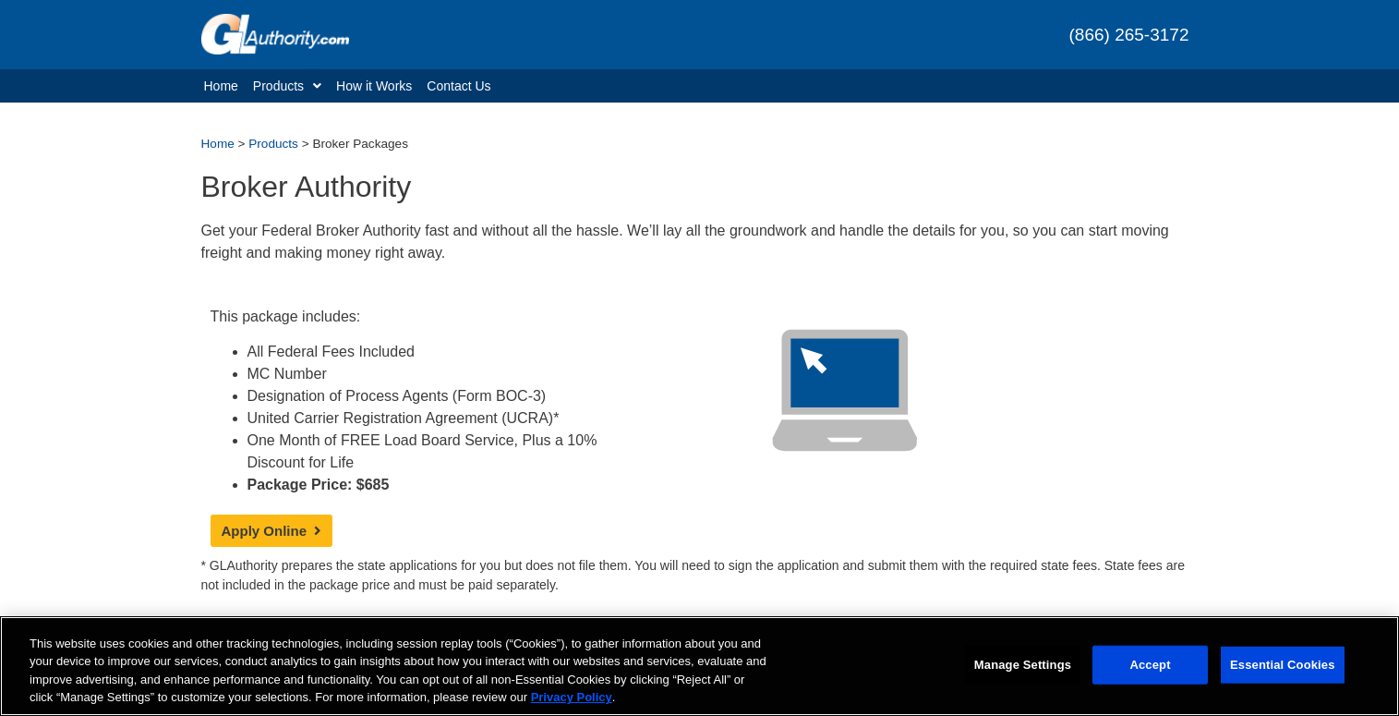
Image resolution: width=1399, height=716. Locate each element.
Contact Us (458, 86)
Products (287, 86)
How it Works (374, 86)
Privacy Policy (571, 698)
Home (221, 86)
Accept (1149, 665)
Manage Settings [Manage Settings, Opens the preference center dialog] (1022, 665)
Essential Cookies (1282, 665)
